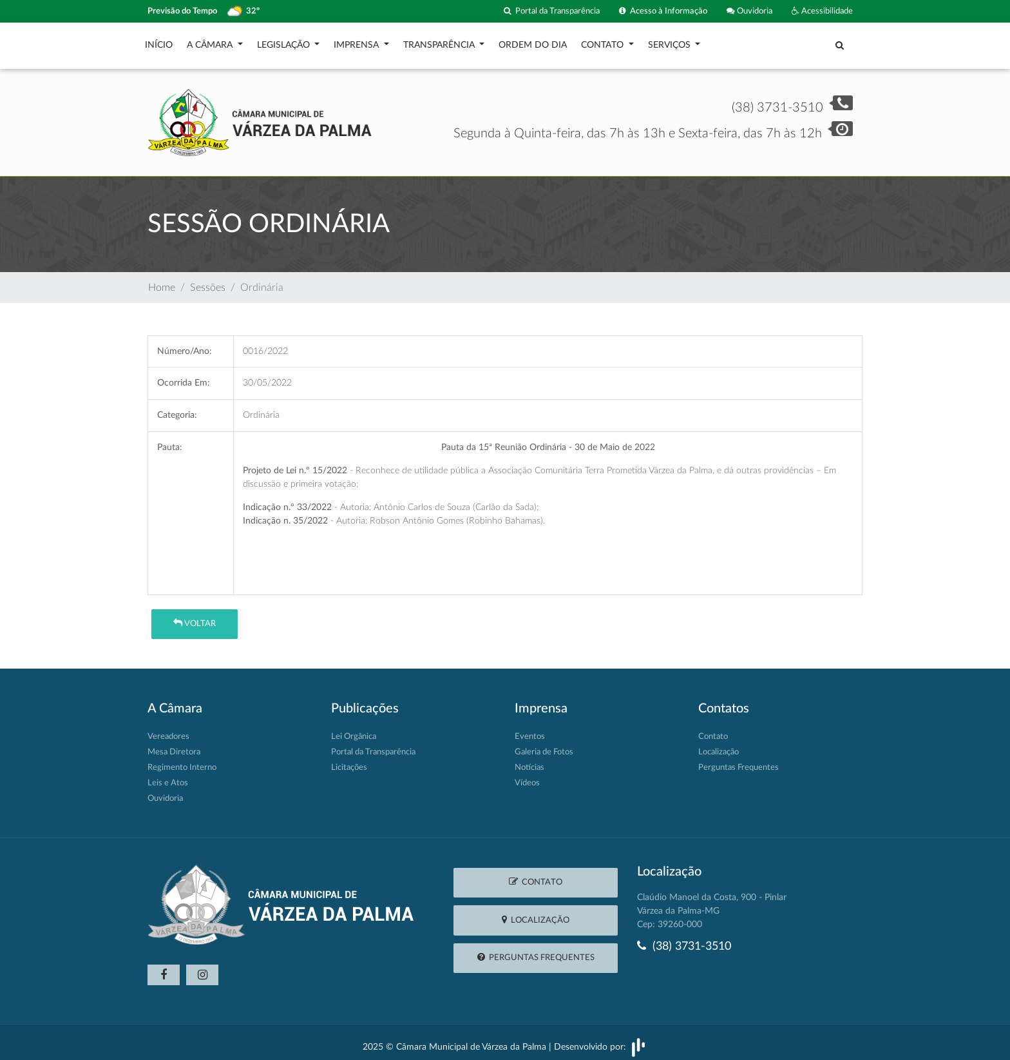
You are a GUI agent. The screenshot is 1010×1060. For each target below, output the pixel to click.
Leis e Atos (168, 776)
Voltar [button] (194, 617)
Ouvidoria (749, 11)
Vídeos (527, 776)
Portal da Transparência (552, 11)
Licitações (349, 761)
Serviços (670, 41)
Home (161, 281)
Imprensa (357, 41)
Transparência (440, 41)
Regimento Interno (182, 761)
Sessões (207, 281)
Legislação (284, 41)
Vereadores (168, 730)
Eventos (530, 730)
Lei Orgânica (353, 730)
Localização (718, 745)
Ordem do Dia (533, 41)
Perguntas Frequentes (738, 761)
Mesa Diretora (174, 745)
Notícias (529, 761)
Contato (603, 41)
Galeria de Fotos (544, 745)
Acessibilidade (822, 11)
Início (159, 41)
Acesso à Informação (663, 11)
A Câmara (211, 41)
